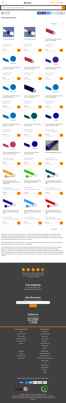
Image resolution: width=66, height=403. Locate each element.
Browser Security (21, 355)
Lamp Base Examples (44, 353)
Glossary (45, 370)
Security (21, 351)
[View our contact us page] (52, 2)
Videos (45, 372)
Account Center (44, 329)
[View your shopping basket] (60, 2)
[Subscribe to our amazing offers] (33, 302)
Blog (21, 331)
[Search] (63, 8)
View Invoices (44, 338)
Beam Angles (44, 360)
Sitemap (21, 343)
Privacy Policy (21, 358)
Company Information (21, 329)
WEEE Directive (45, 365)
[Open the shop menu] (3, 2)
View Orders (45, 336)
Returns (45, 348)
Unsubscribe (44, 345)
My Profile (44, 331)
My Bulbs (44, 341)
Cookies (21, 353)
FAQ (45, 363)
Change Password (44, 334)
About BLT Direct (21, 334)
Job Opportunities (21, 341)
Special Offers (44, 367)
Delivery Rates (21, 336)
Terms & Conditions (21, 338)
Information (44, 351)
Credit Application (45, 343)
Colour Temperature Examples (45, 358)
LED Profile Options (45, 355)
